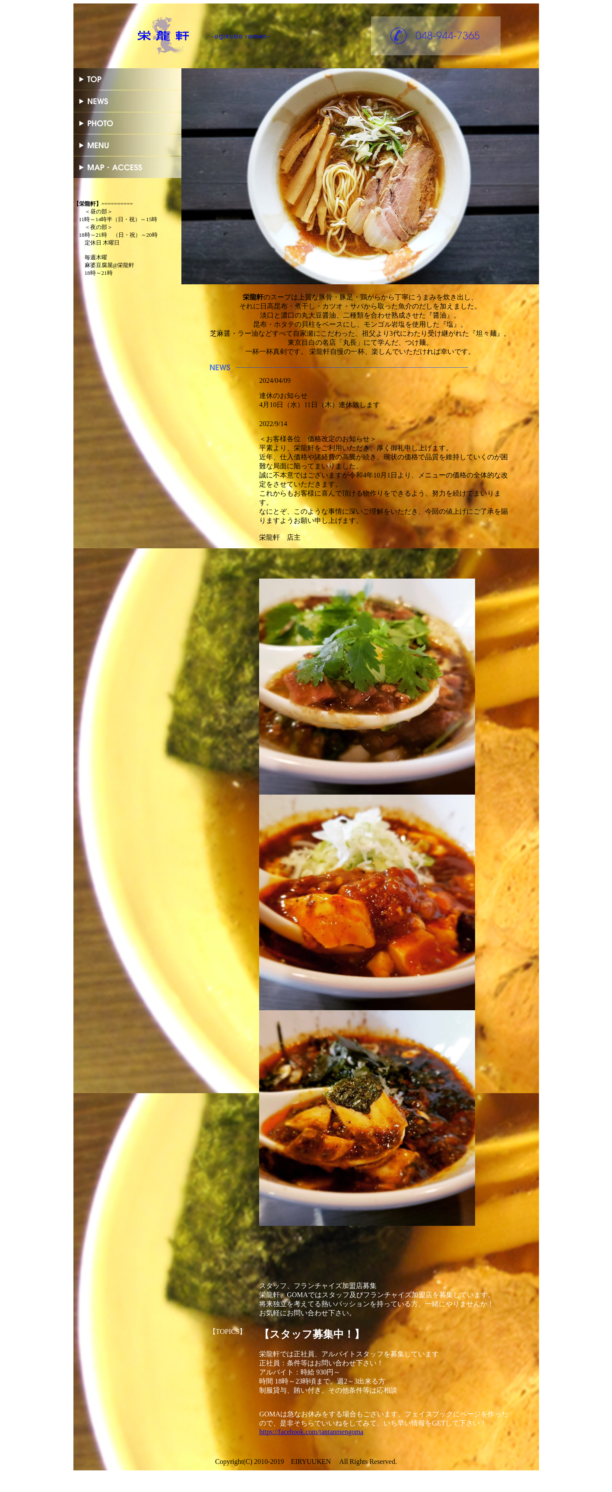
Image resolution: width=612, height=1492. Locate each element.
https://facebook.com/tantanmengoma (311, 1431)
